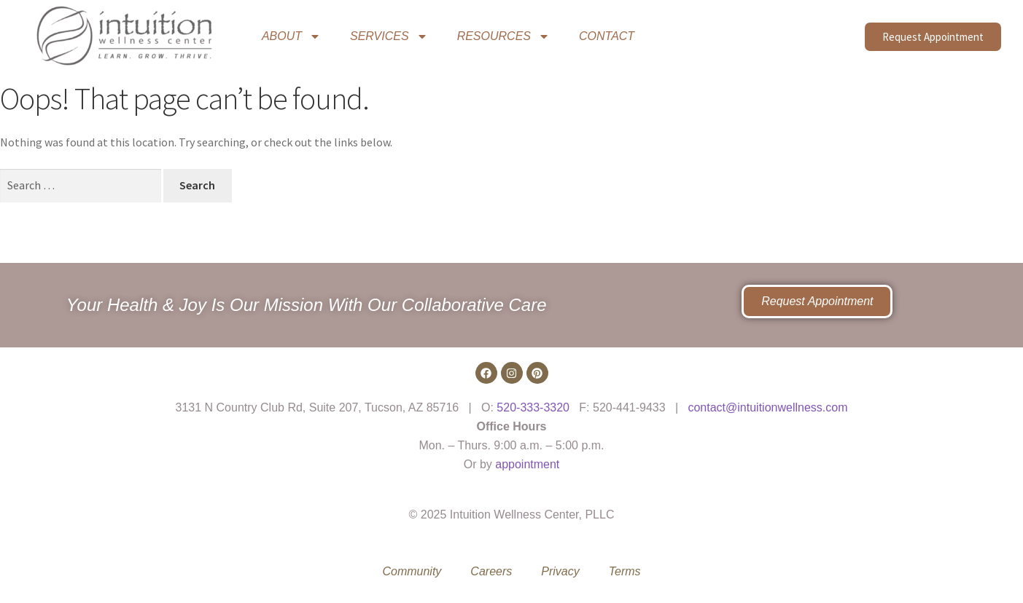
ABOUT (291, 36)
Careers (491, 571)
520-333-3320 (533, 407)
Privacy (560, 571)
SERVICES (389, 36)
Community (411, 571)
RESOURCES (503, 36)
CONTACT (606, 36)
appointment (527, 464)
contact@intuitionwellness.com (767, 407)
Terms (625, 571)
